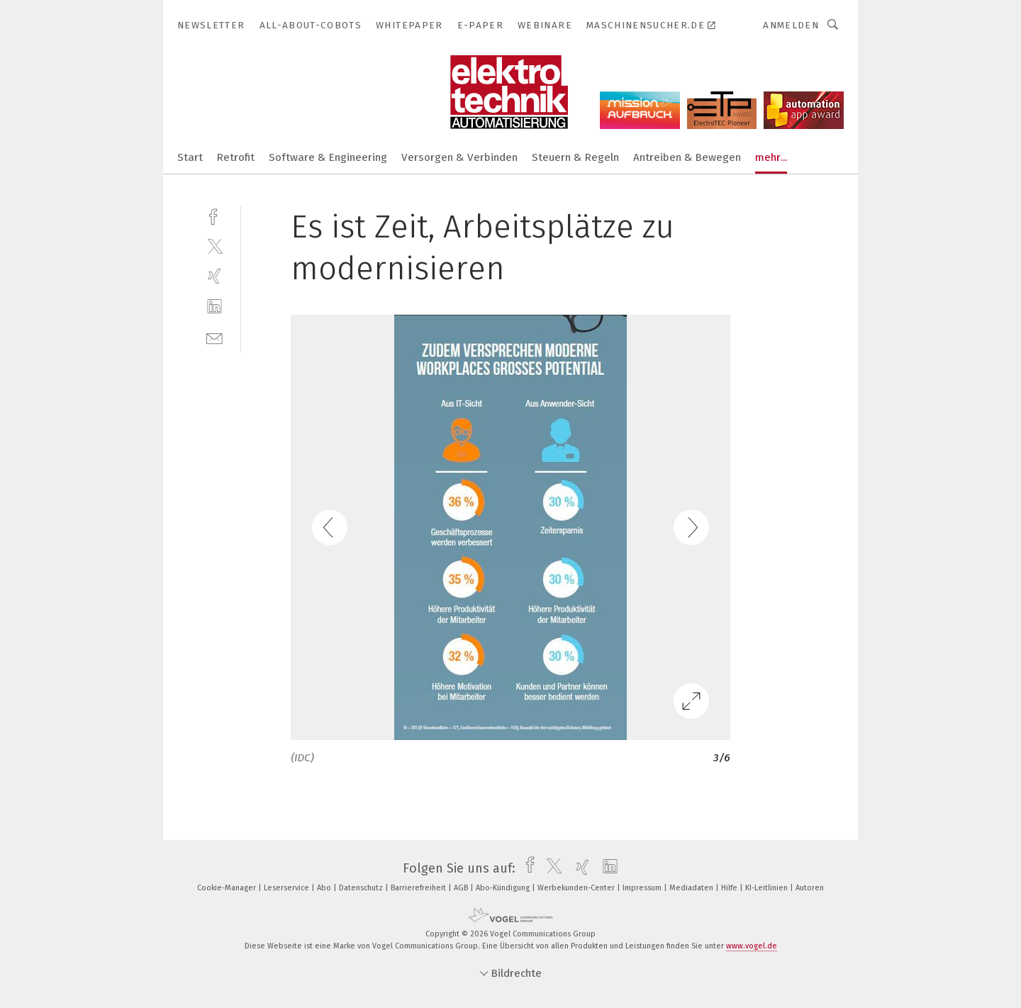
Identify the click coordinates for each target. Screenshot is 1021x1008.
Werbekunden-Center (577, 887)
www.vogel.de (751, 946)
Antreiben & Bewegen (687, 157)
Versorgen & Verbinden (459, 157)
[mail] (214, 337)
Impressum (643, 887)
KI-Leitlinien (767, 887)
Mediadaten (692, 887)
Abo (325, 887)
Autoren (810, 887)
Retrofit (236, 157)
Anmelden (791, 25)
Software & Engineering (328, 157)
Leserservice (287, 887)
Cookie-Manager (227, 887)
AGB (462, 887)
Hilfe (730, 887)
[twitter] (214, 245)
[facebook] (214, 215)
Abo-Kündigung (504, 887)
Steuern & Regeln (575, 157)
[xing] (214, 276)
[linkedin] (214, 306)
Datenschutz (362, 887)
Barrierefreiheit (419, 887)
